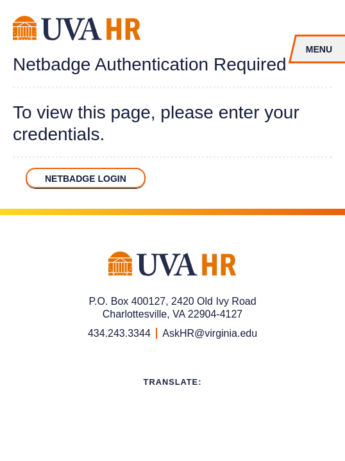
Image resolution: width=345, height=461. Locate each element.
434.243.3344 (119, 333)
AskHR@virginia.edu (209, 333)
